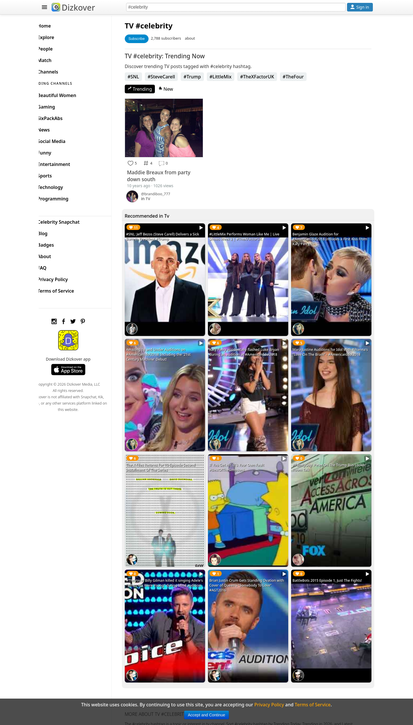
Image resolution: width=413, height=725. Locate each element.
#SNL (142, 77)
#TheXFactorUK (266, 77)
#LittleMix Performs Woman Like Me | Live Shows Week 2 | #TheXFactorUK (250, 234)
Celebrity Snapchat (67, 220)
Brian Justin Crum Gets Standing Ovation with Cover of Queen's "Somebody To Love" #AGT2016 (250, 571)
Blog (51, 232)
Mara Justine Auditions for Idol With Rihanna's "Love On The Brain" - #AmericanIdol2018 (324, 348)
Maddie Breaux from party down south (167, 174)
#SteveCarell (170, 77)
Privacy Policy (61, 278)
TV (137, 26)
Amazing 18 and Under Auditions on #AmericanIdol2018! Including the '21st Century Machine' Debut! (167, 348)
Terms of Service (64, 289)
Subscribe (145, 38)
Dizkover (73, 7)
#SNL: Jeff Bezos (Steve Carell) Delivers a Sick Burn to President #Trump (171, 234)
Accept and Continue (206, 715)
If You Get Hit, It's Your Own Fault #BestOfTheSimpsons (242, 457)
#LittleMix (229, 77)
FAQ (51, 266)
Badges (54, 243)
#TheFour (302, 77)
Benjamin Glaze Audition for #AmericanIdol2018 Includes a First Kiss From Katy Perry (328, 237)
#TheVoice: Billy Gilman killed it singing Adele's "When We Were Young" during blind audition (171, 571)
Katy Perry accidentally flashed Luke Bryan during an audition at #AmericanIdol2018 (250, 346)
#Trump (200, 77)
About (53, 255)
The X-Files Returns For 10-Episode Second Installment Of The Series (169, 457)
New (174, 89)
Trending (148, 89)
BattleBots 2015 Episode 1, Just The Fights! (330, 566)
